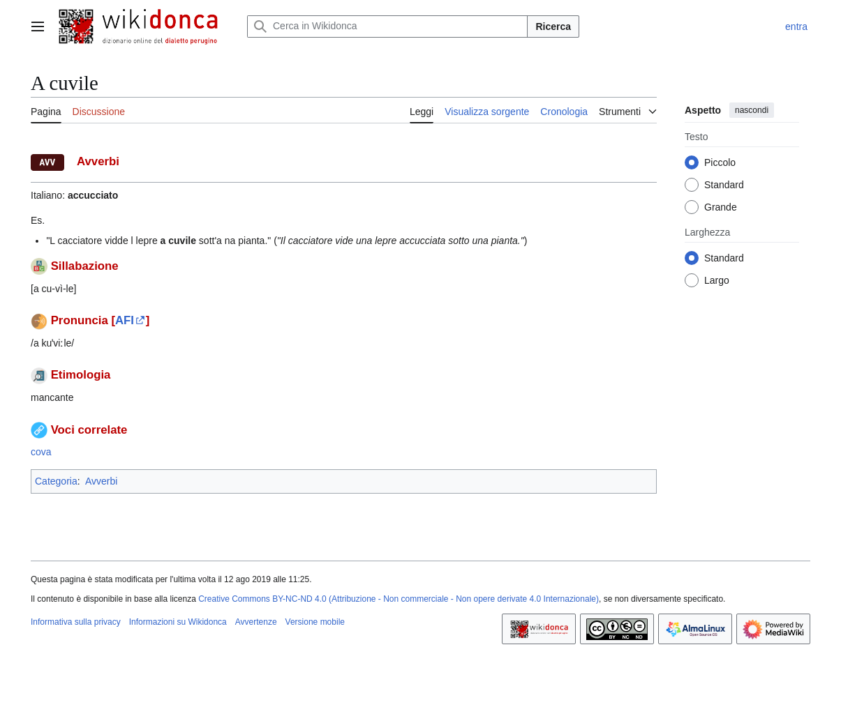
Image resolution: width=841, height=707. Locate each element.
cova (41, 451)
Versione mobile (315, 622)
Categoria (56, 481)
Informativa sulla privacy (76, 622)
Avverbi (101, 481)
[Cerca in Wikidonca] (387, 26)
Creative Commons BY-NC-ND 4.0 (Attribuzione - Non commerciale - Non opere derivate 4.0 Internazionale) (398, 599)
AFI (124, 320)
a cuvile (178, 240)
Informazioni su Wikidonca (178, 622)
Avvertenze (256, 622)
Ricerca (553, 26)
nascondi (751, 110)
